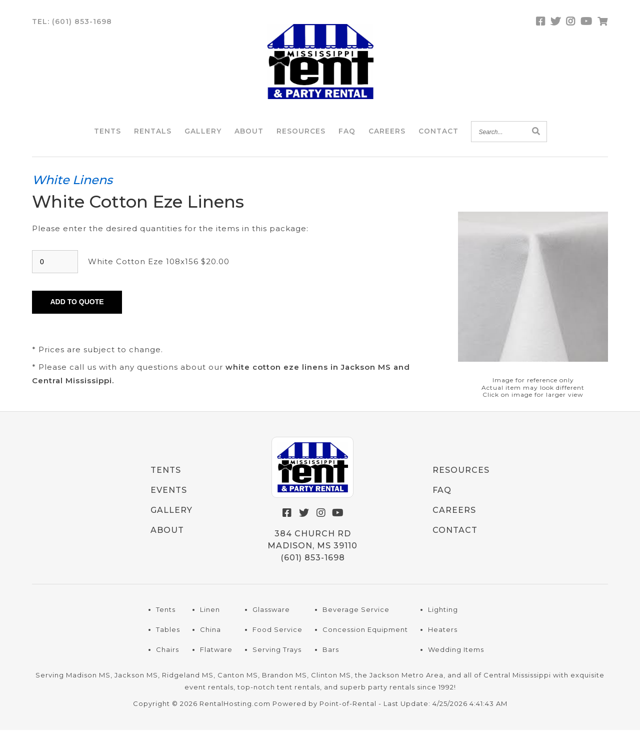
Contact (438, 137)
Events (168, 502)
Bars (330, 662)
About (249, 137)
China (210, 642)
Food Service (277, 642)
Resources (301, 137)
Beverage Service (356, 622)
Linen (210, 622)
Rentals (153, 137)
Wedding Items (456, 662)
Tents (107, 137)
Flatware (216, 662)
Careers (387, 137)
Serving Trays (277, 662)
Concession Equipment (365, 642)
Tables (168, 642)
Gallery (203, 137)
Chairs (167, 662)
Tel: (72, 27)
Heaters (443, 642)
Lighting (443, 622)
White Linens (72, 192)
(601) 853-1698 (312, 570)
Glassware (271, 622)
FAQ (347, 137)
